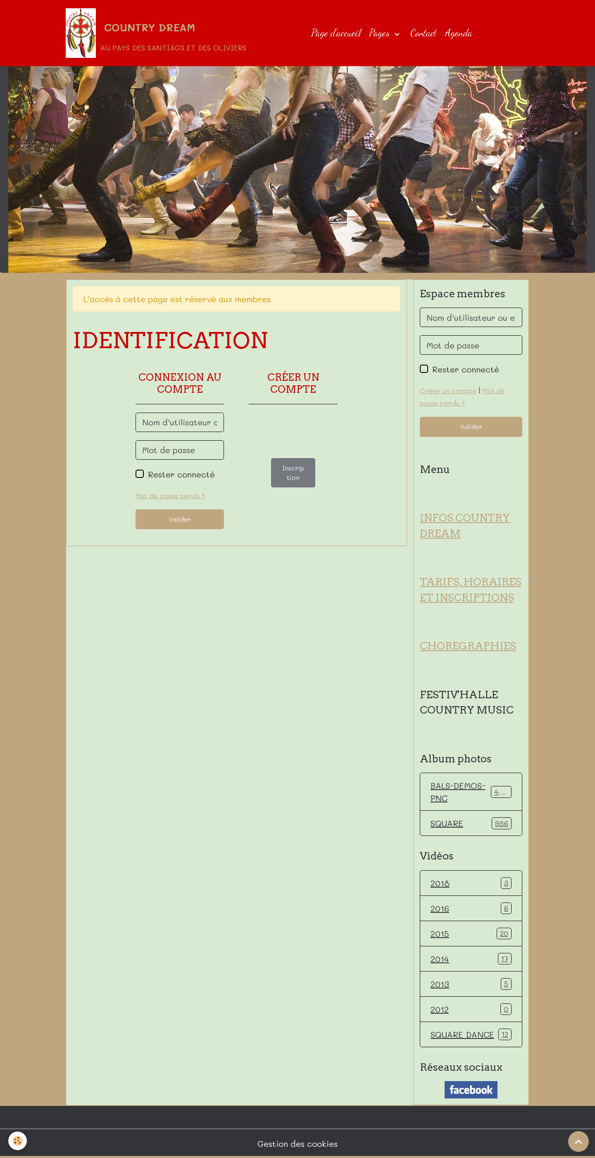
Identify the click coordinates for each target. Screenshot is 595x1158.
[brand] (156, 33)
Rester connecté (181, 474)
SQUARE (471, 823)
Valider (180, 519)
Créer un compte (448, 390)
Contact (423, 33)
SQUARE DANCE (471, 1034)
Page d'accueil (336, 33)
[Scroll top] (578, 1141)
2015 (471, 933)
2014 (471, 959)
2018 (471, 883)
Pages (380, 33)
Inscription (293, 473)
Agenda (458, 33)
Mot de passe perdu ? (170, 495)
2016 (471, 908)
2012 (471, 1009)
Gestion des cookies (297, 1143)
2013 (471, 984)
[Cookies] (17, 1141)
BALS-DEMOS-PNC (471, 791)
